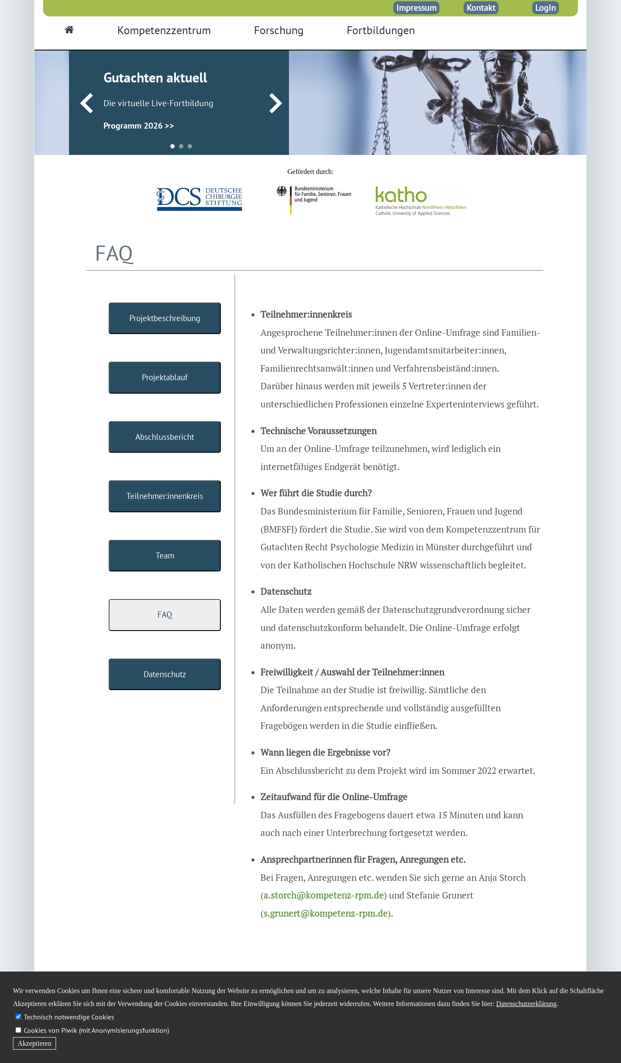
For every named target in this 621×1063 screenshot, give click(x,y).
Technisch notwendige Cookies (69, 1017)
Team (165, 555)
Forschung (279, 30)
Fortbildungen (381, 30)
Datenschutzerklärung (526, 1003)
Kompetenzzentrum (164, 30)
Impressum (416, 7)
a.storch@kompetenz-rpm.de (323, 895)
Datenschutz (165, 674)
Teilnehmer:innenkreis (164, 496)
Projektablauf (165, 377)
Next (275, 103)
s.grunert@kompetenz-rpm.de (325, 913)
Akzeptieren (34, 1043)
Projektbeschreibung (164, 318)
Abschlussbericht (164, 437)
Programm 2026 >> (139, 125)
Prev (86, 103)
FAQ (164, 614)
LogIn (545, 7)
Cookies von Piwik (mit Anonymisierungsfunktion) (96, 1030)
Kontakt (481, 7)
